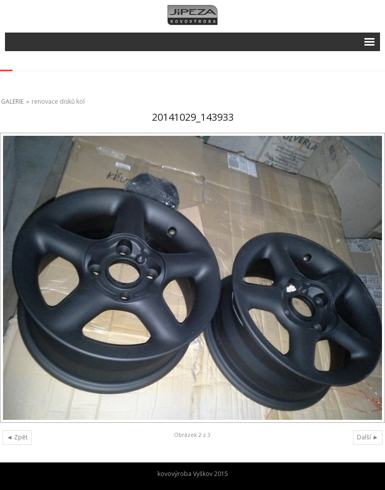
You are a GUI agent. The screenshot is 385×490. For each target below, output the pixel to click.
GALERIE (12, 101)
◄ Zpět (17, 437)
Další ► (367, 437)
